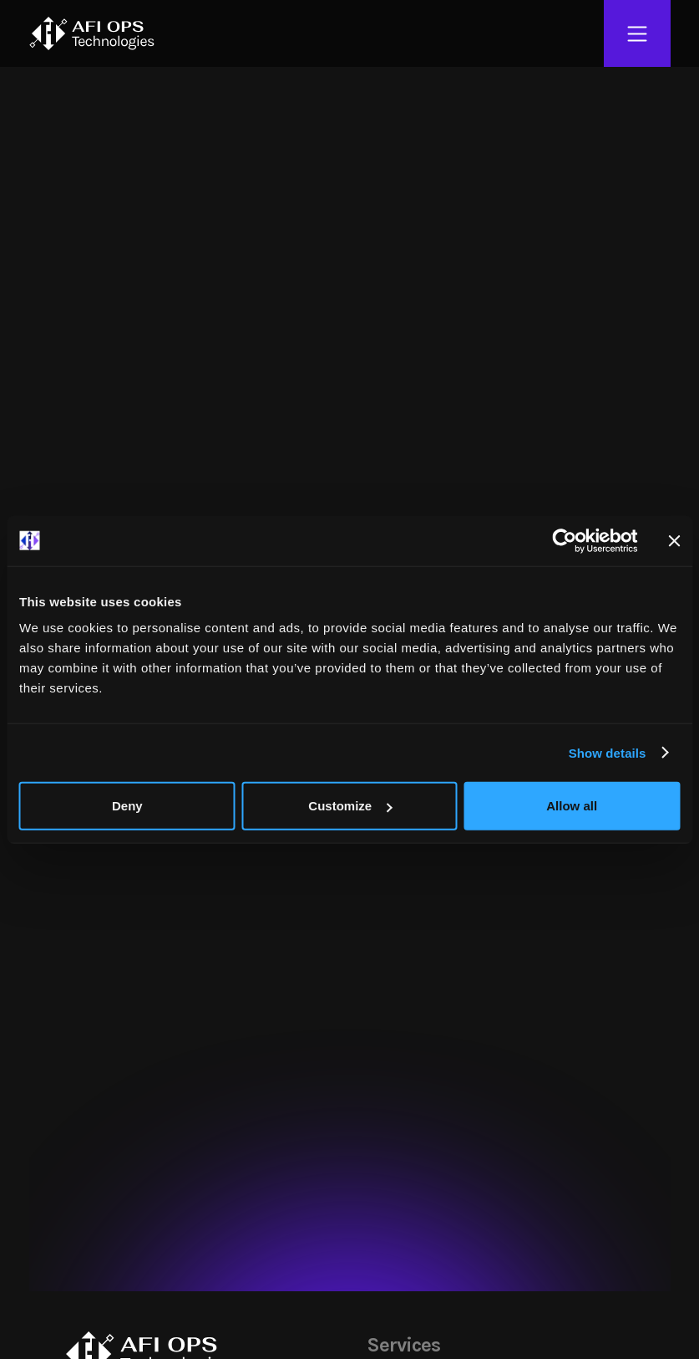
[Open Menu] (637, 33)
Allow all (571, 806)
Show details (607, 752)
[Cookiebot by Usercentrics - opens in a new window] (564, 540)
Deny (127, 806)
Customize (350, 806)
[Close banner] (674, 540)
